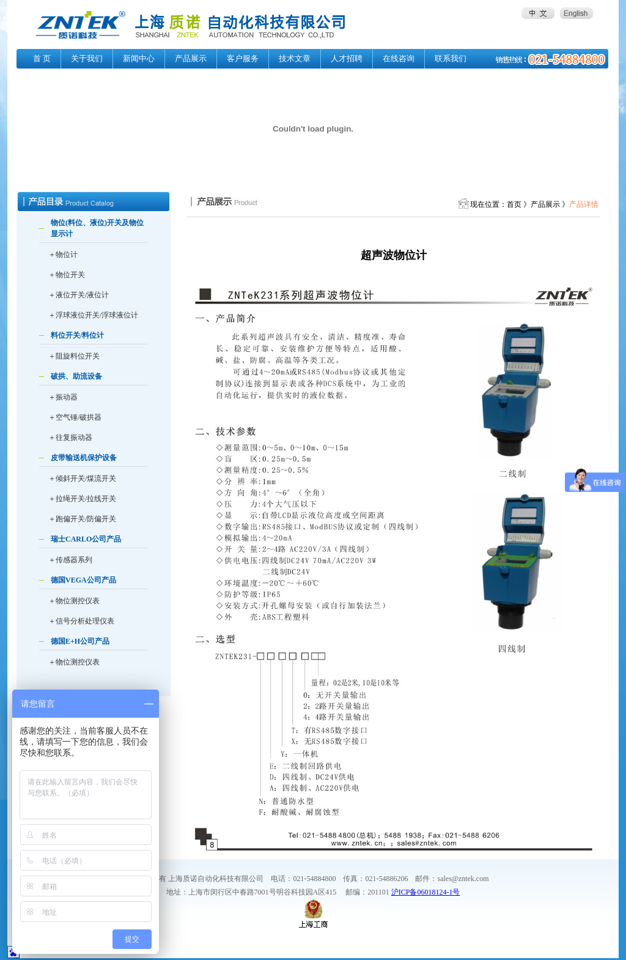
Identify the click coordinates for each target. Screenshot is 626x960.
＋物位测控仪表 (74, 601)
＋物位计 (63, 254)
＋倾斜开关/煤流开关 (82, 478)
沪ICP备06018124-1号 (425, 892)
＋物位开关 (66, 274)
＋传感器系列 (70, 560)
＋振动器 (63, 397)
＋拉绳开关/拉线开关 (82, 498)
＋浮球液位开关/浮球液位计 (93, 315)
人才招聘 (347, 58)
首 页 (42, 58)
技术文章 (295, 58)
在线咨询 (398, 58)
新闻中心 (139, 58)
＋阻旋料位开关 (74, 356)
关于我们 (87, 58)
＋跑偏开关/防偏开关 (82, 519)
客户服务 (243, 58)
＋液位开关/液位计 (78, 295)
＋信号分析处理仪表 (81, 621)
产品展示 (191, 58)
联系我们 (450, 58)
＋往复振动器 (70, 437)
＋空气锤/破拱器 (74, 417)
